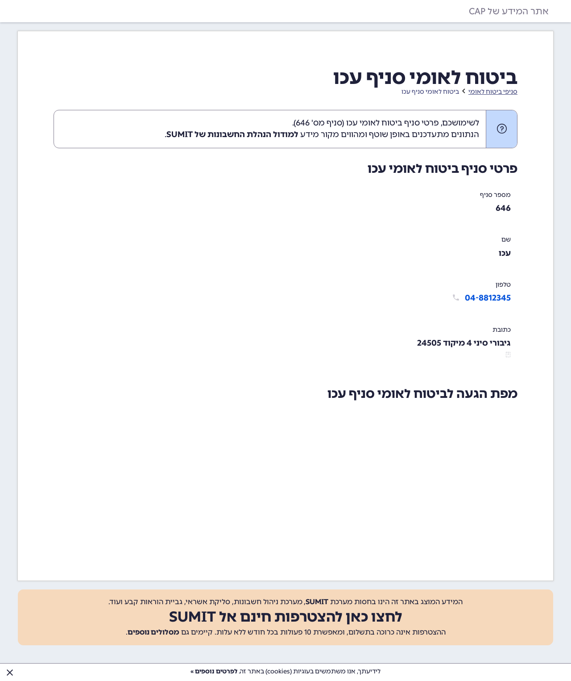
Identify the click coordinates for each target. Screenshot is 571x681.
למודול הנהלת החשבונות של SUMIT (232, 134)
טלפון (503, 284)
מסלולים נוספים (153, 632)
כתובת (501, 330)
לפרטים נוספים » (213, 671)
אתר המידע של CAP (509, 11)
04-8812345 (488, 298)
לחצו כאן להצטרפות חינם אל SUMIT (285, 616)
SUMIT (317, 601)
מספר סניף (495, 195)
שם (506, 239)
